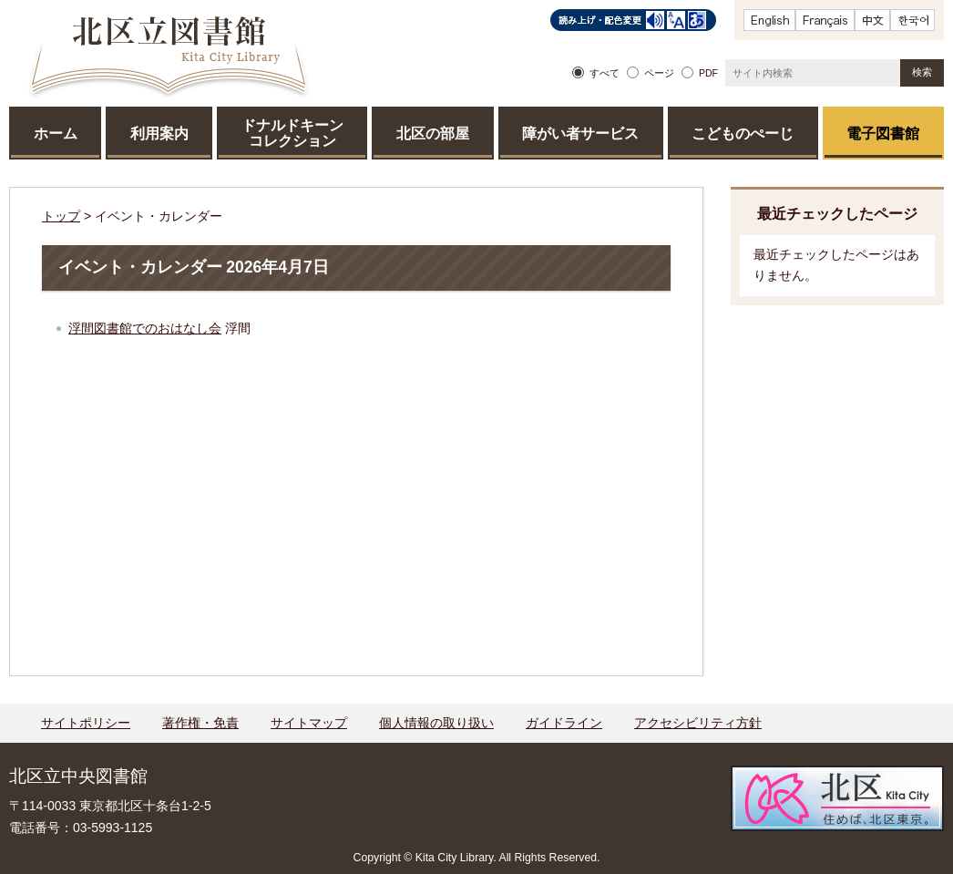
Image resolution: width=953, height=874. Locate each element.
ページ (659, 72)
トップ (61, 216)
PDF (708, 72)
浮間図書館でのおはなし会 (144, 328)
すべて (604, 72)
